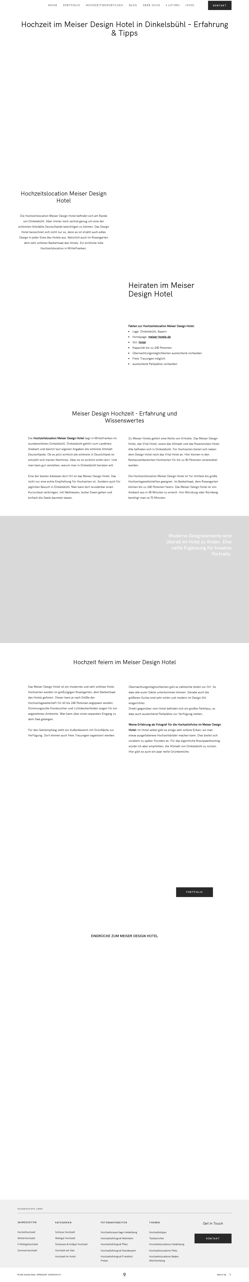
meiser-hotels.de (159, 337)
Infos (190, 5)
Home (52, 5)
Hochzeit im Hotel (65, 1256)
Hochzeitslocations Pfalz (163, 1250)
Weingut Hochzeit (65, 1238)
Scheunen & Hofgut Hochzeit (71, 1244)
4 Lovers (173, 5)
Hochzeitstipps (157, 1232)
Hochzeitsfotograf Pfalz (114, 1244)
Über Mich (151, 5)
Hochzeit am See (64, 1250)
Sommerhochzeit (27, 1250)
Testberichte (156, 1238)
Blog (133, 5)
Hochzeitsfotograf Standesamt (118, 1250)
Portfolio (71, 5)
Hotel (142, 342)
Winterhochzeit (26, 1238)
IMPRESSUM (42, 1275)
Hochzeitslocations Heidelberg (166, 1244)
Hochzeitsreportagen (104, 5)
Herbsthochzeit (26, 1232)
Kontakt (220, 5)
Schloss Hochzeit (65, 1232)
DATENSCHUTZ (54, 1275)
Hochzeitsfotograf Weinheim (117, 1238)
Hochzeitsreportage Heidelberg (119, 1232)
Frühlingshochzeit (27, 1244)
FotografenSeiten (114, 1222)
